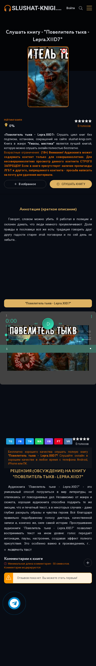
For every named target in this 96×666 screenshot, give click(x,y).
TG (10, 441)
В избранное (25, 184)
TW (30, 441)
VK (68, 441)
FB (20, 441)
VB (49, 441)
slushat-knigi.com (37, 8)
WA (39, 441)
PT (58, 441)
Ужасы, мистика (41, 143)
